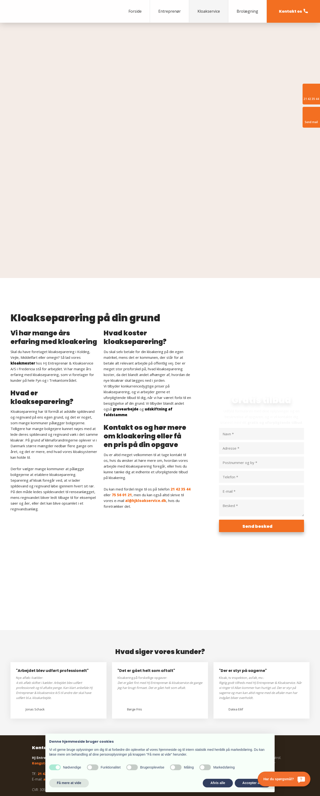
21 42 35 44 (181, 402)
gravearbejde (126, 322)
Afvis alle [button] (217, 783)
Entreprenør (169, 11)
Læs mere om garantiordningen (212, 693)
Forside (135, 11)
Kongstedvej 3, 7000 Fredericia (59, 677)
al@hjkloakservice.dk (145, 414)
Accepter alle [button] (252, 783)
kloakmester (23, 276)
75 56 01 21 (122, 408)
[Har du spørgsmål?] (284, 779)
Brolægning (247, 11)
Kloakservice (208, 11)
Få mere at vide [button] (69, 783)
